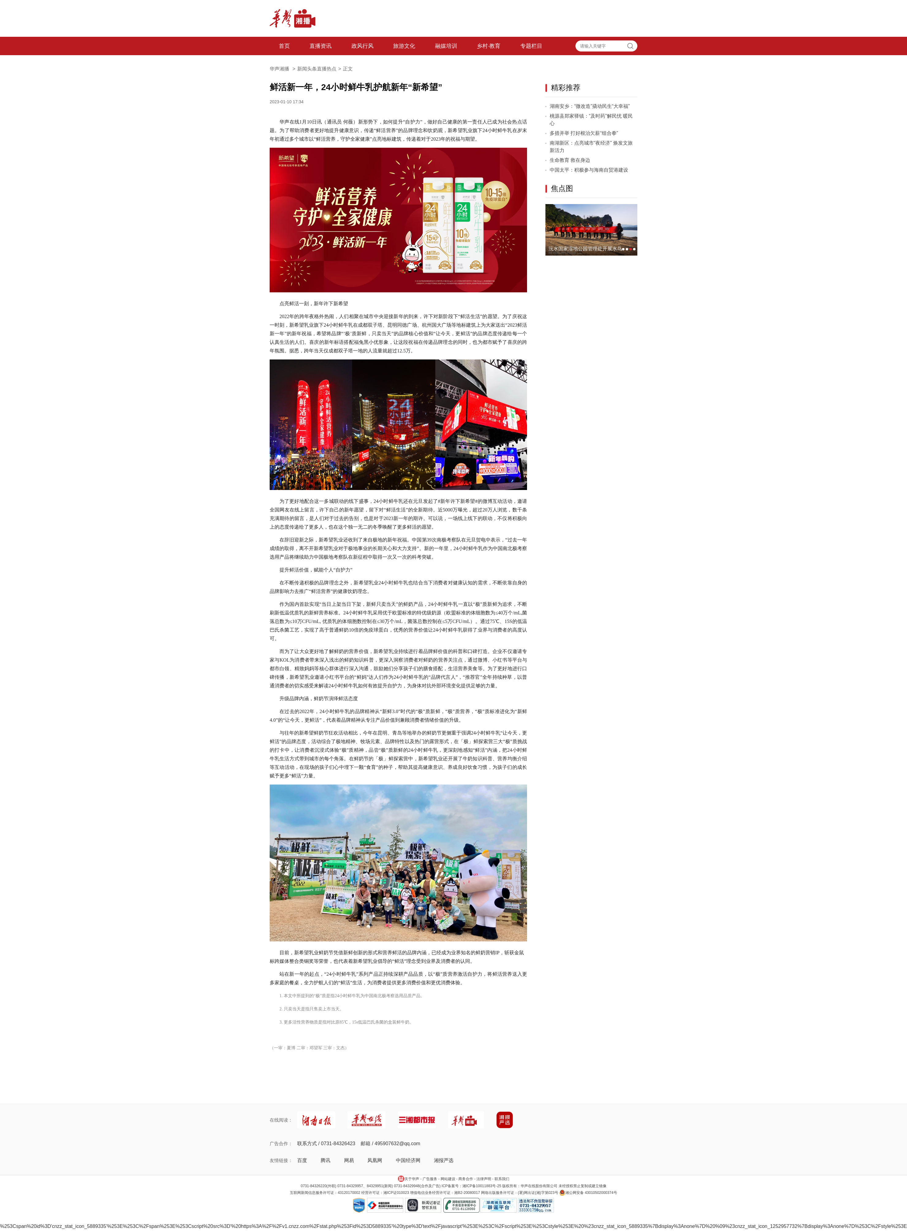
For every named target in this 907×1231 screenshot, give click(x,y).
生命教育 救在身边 (570, 160)
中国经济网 (408, 1160)
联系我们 (502, 1179)
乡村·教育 (488, 46)
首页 (284, 46)
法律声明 (483, 1179)
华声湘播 (283, 68)
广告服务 (430, 1179)
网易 (349, 1160)
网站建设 (448, 1179)
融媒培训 (446, 46)
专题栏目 (531, 46)
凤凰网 (374, 1160)
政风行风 (362, 46)
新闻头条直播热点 (316, 68)
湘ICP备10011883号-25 (481, 1186)
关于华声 (408, 1178)
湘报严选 (444, 1160)
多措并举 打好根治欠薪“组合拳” (584, 133)
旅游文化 (404, 46)
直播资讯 (320, 46)
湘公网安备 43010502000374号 (588, 1193)
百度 (302, 1160)
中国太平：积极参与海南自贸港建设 (589, 170)
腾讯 (325, 1160)
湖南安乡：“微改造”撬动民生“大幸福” (590, 106)
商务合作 (465, 1179)
